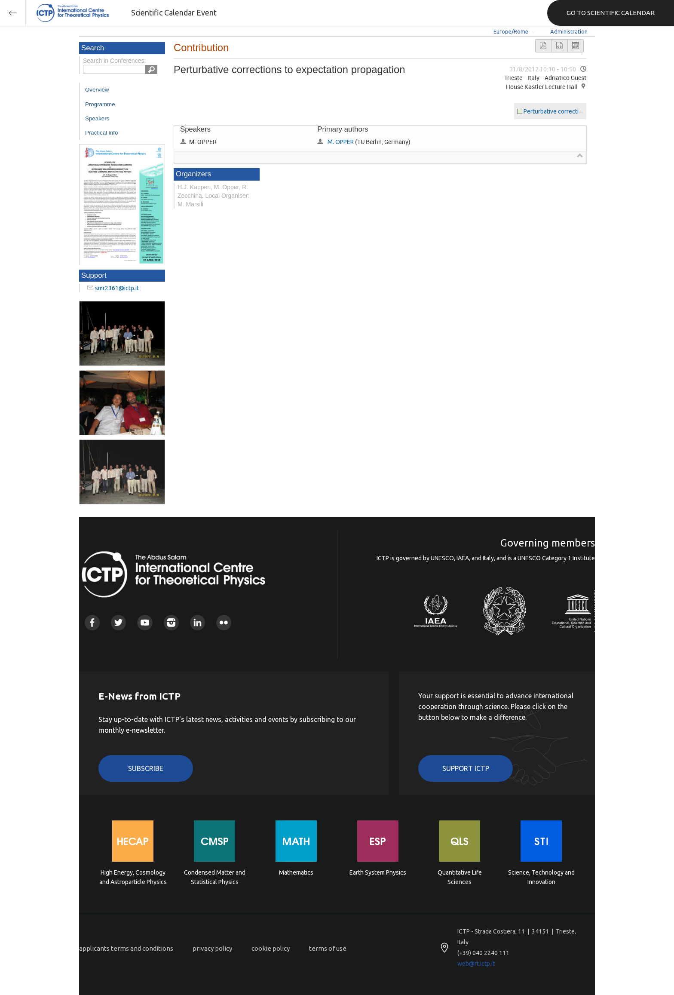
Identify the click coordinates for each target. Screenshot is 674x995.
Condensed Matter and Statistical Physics (214, 877)
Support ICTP (465, 768)
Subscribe (145, 768)
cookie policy (270, 948)
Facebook (92, 622)
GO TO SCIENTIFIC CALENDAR (611, 12)
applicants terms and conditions (126, 948)
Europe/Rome (510, 31)
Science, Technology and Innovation (541, 877)
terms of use (327, 948)
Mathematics (296, 872)
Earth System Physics (377, 872)
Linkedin (197, 622)
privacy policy (212, 948)
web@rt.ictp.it (476, 963)
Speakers (97, 118)
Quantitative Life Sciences (460, 877)
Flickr (223, 622)
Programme (100, 104)
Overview (97, 89)
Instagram (171, 622)
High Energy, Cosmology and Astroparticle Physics (133, 877)
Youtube (144, 622)
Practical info (101, 132)
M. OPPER (341, 141)
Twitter (118, 622)
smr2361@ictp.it (117, 288)
